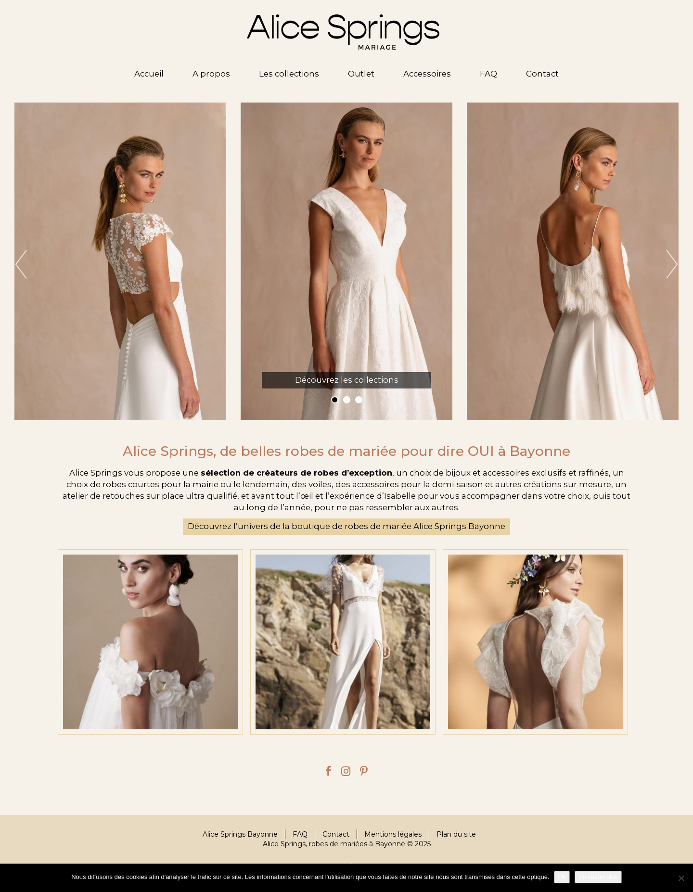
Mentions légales (393, 834)
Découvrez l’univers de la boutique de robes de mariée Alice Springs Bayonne (346, 526)
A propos (211, 73)
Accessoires (427, 73)
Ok (562, 876)
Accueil (149, 73)
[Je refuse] (681, 878)
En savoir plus (598, 876)
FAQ (488, 73)
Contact (542, 73)
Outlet (361, 73)
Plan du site (456, 834)
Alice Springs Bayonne (240, 834)
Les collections (289, 73)
